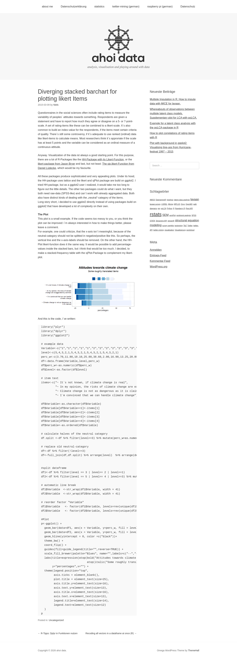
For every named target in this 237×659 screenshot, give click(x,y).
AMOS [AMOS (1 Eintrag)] (152, 200)
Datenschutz (188, 6)
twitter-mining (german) (125, 6)
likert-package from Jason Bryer (56, 163)
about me (47, 6)
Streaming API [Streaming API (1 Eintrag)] (161, 221)
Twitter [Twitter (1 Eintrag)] (190, 226)
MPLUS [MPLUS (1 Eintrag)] (177, 204)
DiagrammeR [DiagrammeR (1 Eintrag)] (161, 200)
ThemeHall (193, 650)
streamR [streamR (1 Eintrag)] (171, 221)
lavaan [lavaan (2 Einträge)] (194, 199)
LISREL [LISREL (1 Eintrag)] (164, 204)
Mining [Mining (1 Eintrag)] (170, 204)
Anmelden (156, 249)
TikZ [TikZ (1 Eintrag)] (185, 226)
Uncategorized (56, 620)
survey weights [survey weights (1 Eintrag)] (168, 226)
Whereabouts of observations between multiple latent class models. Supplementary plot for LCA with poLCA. (173, 113)
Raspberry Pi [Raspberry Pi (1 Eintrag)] (180, 208)
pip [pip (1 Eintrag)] (159, 208)
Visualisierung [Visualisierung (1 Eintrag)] (180, 230)
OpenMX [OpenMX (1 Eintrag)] (189, 204)
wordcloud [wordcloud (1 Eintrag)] (190, 230)
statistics (99, 6)
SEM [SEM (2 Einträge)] (165, 215)
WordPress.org (158, 266)
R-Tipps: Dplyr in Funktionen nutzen (58, 633)
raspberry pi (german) (160, 6)
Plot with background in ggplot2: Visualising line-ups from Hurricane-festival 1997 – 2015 (170, 147)
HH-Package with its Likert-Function (103, 159)
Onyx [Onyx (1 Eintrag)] (183, 204)
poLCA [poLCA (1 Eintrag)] (163, 208)
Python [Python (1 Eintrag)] (169, 208)
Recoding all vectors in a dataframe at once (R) (111, 633)
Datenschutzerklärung (73, 6)
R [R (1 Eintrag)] (173, 208)
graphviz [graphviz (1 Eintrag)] (170, 200)
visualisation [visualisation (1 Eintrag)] (169, 230)
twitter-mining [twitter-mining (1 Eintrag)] (158, 230)
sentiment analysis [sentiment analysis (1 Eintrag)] (183, 215)
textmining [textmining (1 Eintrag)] (179, 226)
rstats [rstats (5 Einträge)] (156, 214)
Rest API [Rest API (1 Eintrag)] (189, 208)
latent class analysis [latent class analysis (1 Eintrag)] (182, 200)
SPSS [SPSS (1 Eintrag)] (194, 215)
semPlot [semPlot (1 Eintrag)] (172, 215)
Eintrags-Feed (158, 255)
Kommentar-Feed (160, 261)
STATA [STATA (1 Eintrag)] (152, 221)
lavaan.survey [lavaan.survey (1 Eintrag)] (155, 204)
